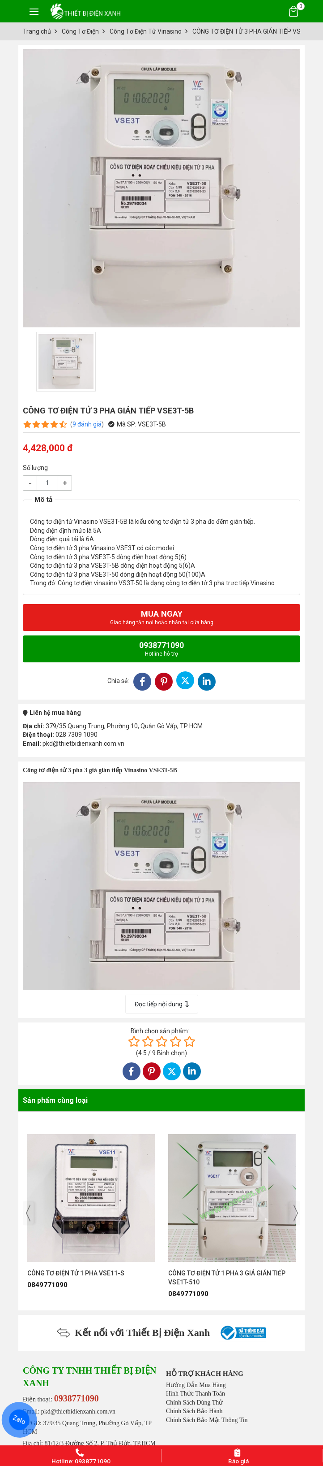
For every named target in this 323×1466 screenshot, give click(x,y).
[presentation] (28, 1213)
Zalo (19, 1420)
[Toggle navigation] (34, 11)
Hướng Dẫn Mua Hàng (196, 1385)
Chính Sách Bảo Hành (194, 1411)
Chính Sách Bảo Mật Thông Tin (207, 1420)
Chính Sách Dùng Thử (194, 1402)
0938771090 (161, 648)
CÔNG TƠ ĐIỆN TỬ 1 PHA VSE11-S (75, 1273)
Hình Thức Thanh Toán (195, 1393)
